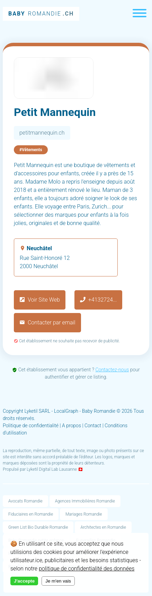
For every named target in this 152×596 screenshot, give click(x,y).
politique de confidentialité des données (86, 568)
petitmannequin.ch (42, 132)
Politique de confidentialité (31, 425)
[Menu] (139, 14)
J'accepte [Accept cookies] (24, 581)
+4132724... (98, 299)
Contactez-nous (112, 369)
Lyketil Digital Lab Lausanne (52, 469)
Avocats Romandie (25, 501)
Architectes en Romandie (103, 527)
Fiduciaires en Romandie (30, 514)
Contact (92, 425)
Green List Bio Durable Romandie (38, 527)
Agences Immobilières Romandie (85, 501)
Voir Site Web (39, 299)
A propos (71, 425)
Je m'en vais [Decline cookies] (58, 581)
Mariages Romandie (83, 514)
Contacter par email (47, 322)
